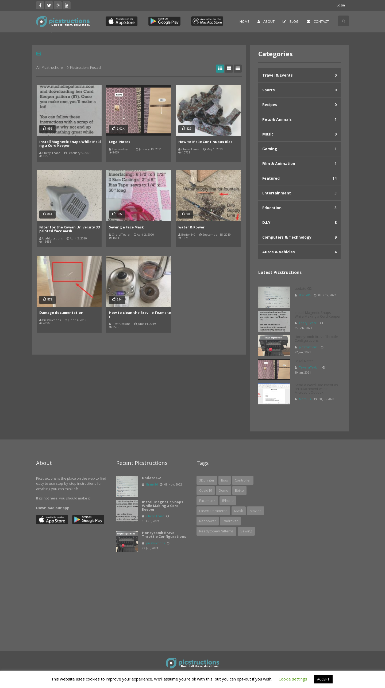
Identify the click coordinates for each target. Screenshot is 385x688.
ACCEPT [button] (323, 679)
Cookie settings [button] (293, 679)
